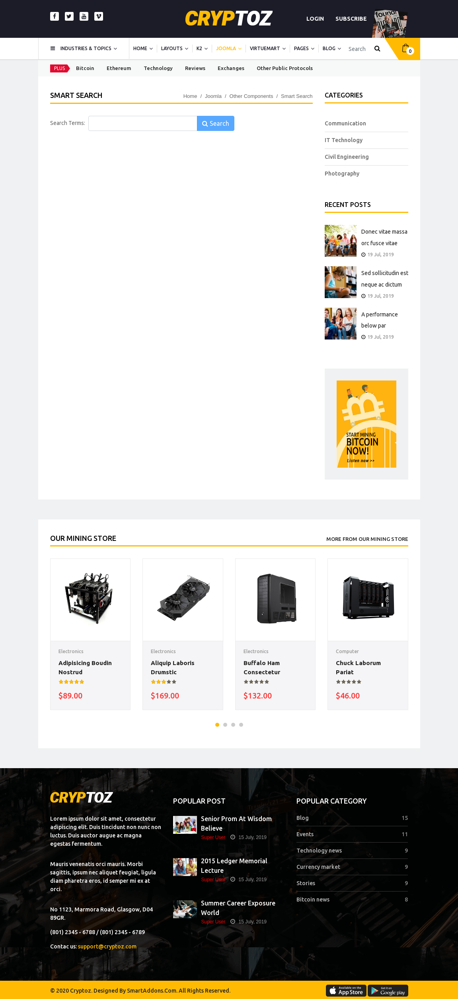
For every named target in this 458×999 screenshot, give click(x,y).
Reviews (195, 68)
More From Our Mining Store (367, 539)
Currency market (318, 867)
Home (140, 48)
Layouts (172, 48)
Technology (158, 68)
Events (305, 834)
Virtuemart (265, 48)
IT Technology (344, 140)
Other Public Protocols (285, 68)
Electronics (71, 651)
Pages (301, 48)
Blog (329, 48)
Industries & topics (85, 48)
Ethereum (119, 68)
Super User (213, 837)
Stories (305, 883)
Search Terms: (67, 123)
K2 (199, 48)
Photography (342, 173)
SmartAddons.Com (151, 990)
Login (315, 19)
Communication (345, 123)
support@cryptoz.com (107, 946)
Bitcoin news (312, 899)
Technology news (319, 850)
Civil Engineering (347, 157)
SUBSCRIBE (351, 19)
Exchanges (231, 68)
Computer (347, 651)
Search (215, 123)
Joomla (226, 48)
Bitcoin (85, 68)
